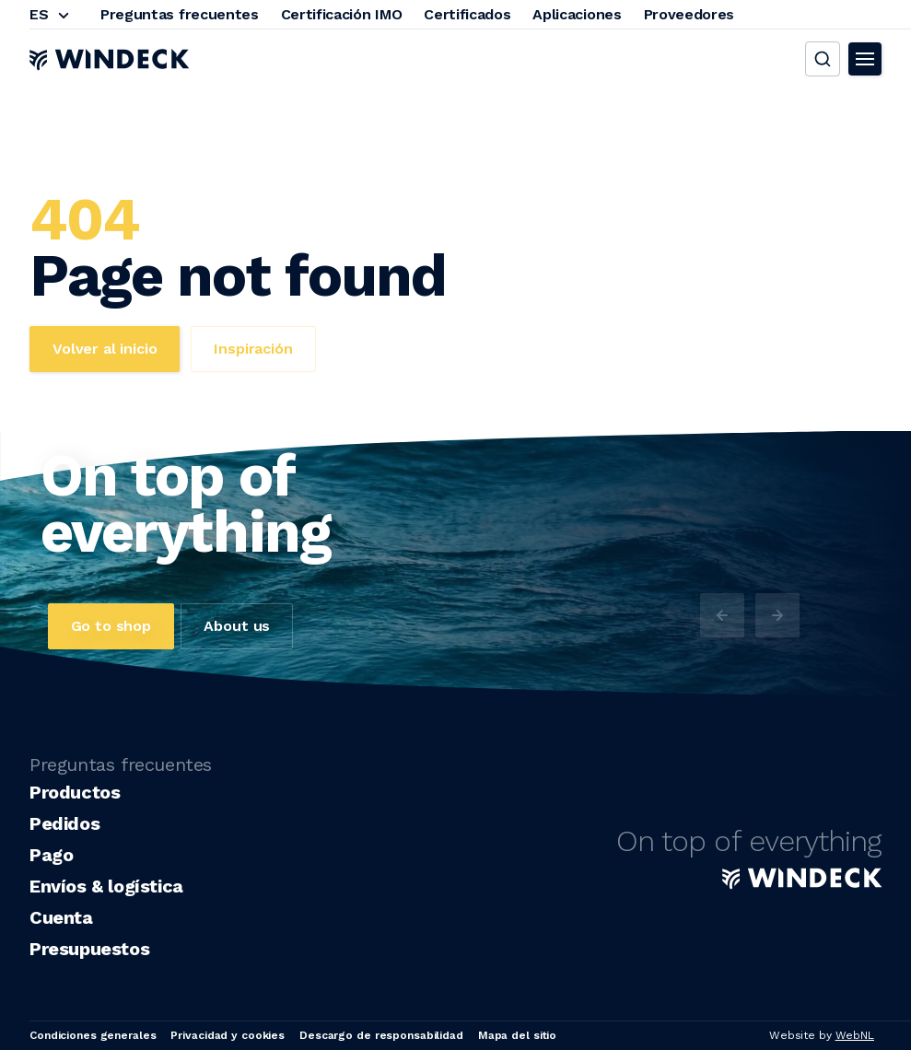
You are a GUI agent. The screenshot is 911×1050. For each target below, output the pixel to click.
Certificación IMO (342, 14)
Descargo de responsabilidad (381, 1035)
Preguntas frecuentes (179, 14)
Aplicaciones (576, 14)
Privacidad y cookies (227, 1035)
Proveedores (689, 14)
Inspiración (253, 348)
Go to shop (111, 626)
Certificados (467, 14)
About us (237, 626)
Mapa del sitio (517, 1035)
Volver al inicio (105, 348)
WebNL (854, 1035)
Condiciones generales (92, 1035)
